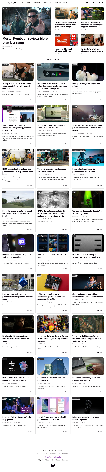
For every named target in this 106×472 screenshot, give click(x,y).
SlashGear (65, 460)
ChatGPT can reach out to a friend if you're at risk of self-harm (51, 418)
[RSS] (102, 2)
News (28, 2)
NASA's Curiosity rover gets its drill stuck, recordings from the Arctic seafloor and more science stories (51, 213)
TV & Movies (6, 8)
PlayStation (41, 359)
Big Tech (65, 2)
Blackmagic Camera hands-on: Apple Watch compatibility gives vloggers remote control (92, 25)
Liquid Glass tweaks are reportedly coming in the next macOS (51, 126)
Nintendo (57, 35)
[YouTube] (93, 2)
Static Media (45, 453)
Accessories (76, 359)
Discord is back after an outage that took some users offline (16, 256)
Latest (22, 2)
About (44, 450)
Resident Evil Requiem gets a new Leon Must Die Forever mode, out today (16, 338)
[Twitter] (90, 2)
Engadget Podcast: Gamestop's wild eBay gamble (16, 418)
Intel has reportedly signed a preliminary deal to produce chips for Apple (17, 296)
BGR (52, 460)
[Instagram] (87, 2)
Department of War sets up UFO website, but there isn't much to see (87, 256)
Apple (4, 106)
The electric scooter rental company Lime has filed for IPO (52, 170)
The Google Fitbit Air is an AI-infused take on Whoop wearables (92, 50)
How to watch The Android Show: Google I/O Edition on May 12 (15, 379)
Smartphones (84, 8)
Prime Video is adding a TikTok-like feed (51, 256)
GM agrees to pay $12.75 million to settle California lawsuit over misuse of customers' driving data (52, 86)
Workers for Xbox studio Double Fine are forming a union (87, 212)
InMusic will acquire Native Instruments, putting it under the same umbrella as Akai (51, 296)
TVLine (47, 460)
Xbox (74, 192)
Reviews (36, 2)
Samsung (75, 64)
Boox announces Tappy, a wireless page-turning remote (86, 379)
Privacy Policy (59, 450)
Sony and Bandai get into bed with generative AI (51, 379)
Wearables (5, 64)
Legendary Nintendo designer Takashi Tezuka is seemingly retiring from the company (52, 338)
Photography (76, 398)
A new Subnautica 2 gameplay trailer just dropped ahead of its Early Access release (87, 127)
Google (83, 35)
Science (40, 192)
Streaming (40, 236)
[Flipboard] (96, 2)
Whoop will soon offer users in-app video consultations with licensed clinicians (16, 86)
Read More (29, 100)
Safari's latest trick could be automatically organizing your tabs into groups (16, 127)
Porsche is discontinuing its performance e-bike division (83, 170)
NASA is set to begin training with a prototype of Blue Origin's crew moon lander (17, 171)
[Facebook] (84, 2)
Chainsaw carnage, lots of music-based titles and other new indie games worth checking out (65, 25)
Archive (50, 450)
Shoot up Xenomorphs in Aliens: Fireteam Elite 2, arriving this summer (87, 295)
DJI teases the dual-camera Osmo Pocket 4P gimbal (85, 418)
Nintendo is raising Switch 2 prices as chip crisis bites (64, 50)
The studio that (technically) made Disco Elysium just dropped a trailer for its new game (86, 338)
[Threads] (99, 2)
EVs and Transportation (44, 150)
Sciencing (57, 460)
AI (38, 398)
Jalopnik (40, 460)
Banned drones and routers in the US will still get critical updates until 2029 (17, 213)
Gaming (57, 2)
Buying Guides (47, 2)
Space (4, 150)
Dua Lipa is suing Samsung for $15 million (86, 85)
